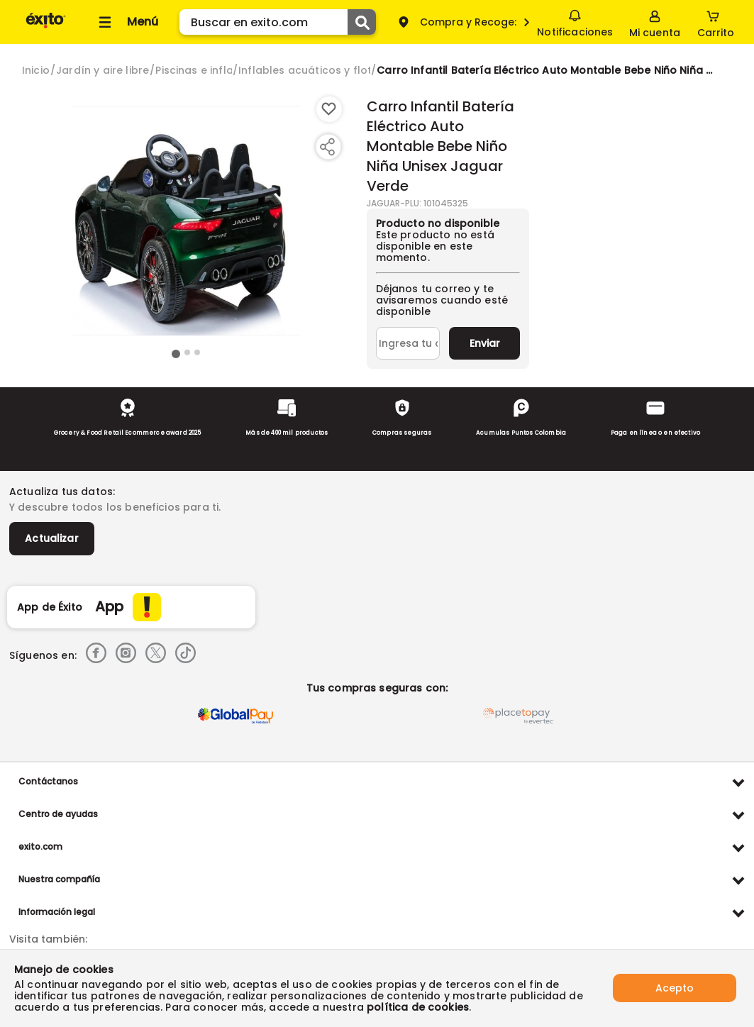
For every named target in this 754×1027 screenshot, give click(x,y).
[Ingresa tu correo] (408, 343)
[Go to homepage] (36, 70)
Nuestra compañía (59, 879)
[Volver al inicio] (45, 27)
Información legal (56, 912)
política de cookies (418, 1007)
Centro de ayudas (58, 814)
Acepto (674, 988)
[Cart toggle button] (716, 22)
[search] (277, 22)
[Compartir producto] (327, 147)
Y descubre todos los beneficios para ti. (115, 507)
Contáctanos (48, 781)
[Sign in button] (655, 22)
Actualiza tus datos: (62, 491)
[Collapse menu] (126, 22)
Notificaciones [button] (575, 21)
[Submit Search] (362, 22)
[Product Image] (186, 220)
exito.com (40, 846)
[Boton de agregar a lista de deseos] (329, 109)
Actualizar (52, 538)
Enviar (485, 343)
